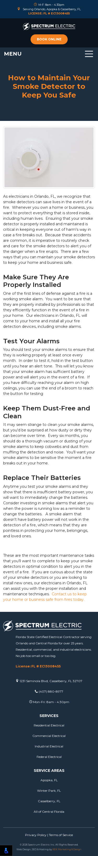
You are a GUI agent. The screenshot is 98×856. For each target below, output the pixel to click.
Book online (49, 39)
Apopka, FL (49, 780)
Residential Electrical (49, 725)
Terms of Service (61, 835)
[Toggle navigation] (49, 53)
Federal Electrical (49, 757)
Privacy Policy (36, 835)
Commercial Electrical (49, 736)
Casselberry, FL (49, 801)
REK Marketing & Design (67, 849)
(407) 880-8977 (49, 691)
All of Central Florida (49, 812)
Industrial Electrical (49, 746)
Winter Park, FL (49, 791)
